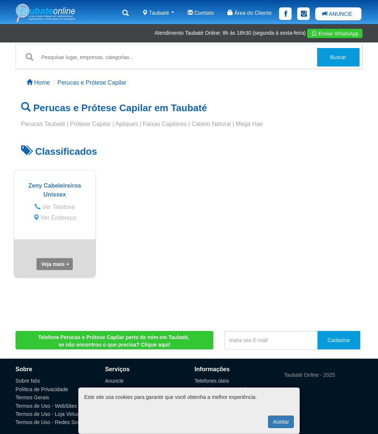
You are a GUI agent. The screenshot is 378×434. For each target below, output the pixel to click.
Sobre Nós (28, 381)
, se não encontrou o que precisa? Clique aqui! (114, 341)
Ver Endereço (54, 218)
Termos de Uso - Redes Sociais (52, 422)
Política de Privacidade (42, 389)
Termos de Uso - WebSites (46, 406)
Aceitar (281, 422)
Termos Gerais (32, 397)
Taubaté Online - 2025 (309, 375)
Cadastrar (338, 340)
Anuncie (114, 381)
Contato (201, 13)
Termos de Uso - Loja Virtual (48, 414)
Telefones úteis (212, 381)
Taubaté (158, 13)
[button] (54, 264)
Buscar (338, 57)
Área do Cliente (249, 13)
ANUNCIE (337, 14)
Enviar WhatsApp (335, 33)
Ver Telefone (55, 207)
